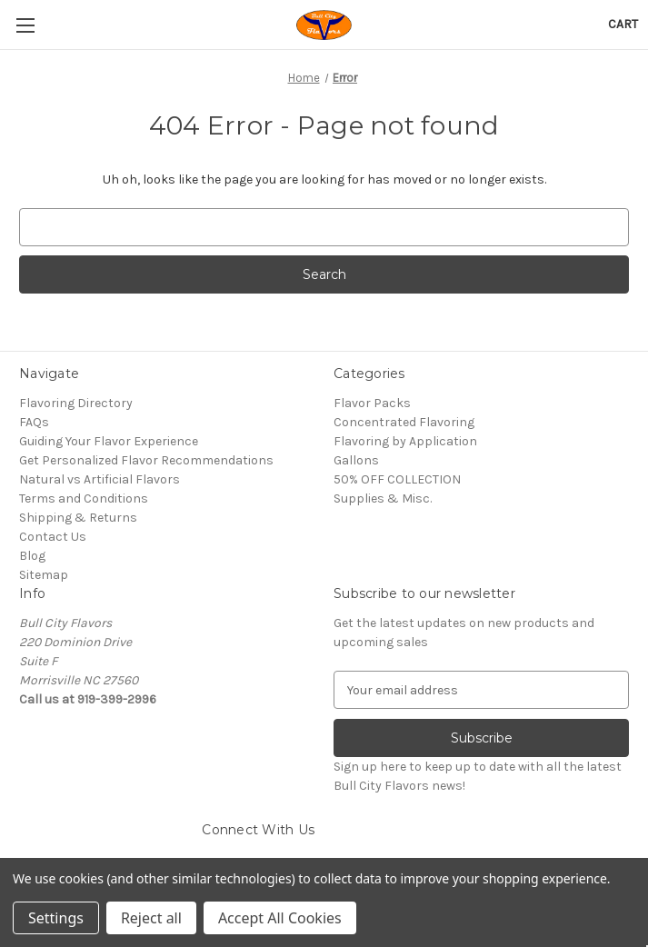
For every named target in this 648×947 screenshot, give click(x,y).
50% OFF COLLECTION (397, 479)
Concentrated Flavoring (404, 422)
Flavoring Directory (76, 403)
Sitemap (43, 575)
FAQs (34, 422)
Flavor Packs (372, 403)
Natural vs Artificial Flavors (99, 479)
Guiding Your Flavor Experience (108, 441)
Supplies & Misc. (383, 498)
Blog (32, 555)
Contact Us (52, 536)
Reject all (151, 918)
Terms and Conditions (83, 498)
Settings (56, 918)
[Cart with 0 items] (623, 24)
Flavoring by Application (405, 441)
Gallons (356, 460)
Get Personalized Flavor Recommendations (146, 460)
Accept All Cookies (280, 918)
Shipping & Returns (78, 517)
